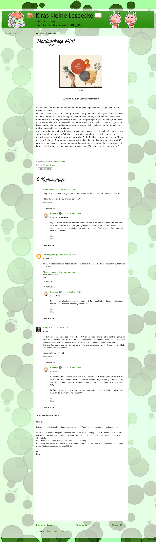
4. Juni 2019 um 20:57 (71, 292)
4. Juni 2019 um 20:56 (71, 213)
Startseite (81, 525)
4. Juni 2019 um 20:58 (71, 367)
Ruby (45, 328)
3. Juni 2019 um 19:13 (58, 328)
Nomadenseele (50, 190)
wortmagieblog (50, 255)
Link (81, 90)
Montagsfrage (49, 165)
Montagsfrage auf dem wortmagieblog (59, 272)
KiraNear (54, 213)
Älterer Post (118, 525)
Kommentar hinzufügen (48, 415)
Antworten (47, 203)
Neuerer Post (44, 525)
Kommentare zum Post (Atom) (59, 531)
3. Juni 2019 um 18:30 (67, 255)
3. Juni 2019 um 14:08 (66, 190)
